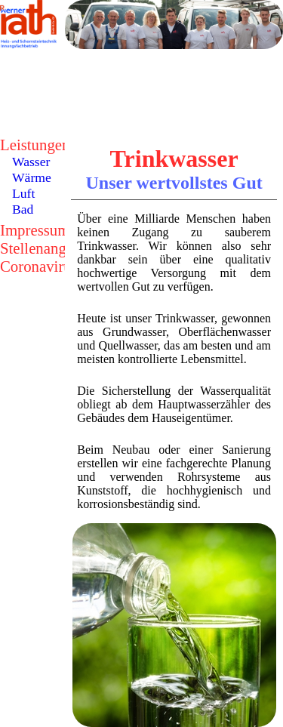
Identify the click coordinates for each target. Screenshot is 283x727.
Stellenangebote (50, 248)
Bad (22, 209)
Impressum (34, 230)
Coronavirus (39, 266)
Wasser (31, 161)
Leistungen (34, 144)
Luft (23, 193)
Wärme (31, 177)
